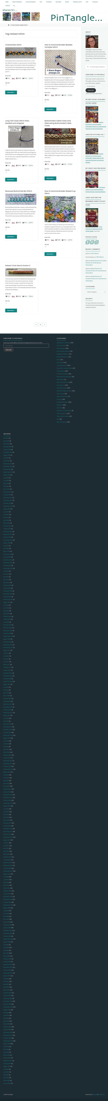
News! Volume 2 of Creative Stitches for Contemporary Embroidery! (96, 263)
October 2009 (7, 902)
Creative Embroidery (63, 374)
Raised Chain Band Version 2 (17, 265)
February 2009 (7, 925)
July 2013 (6, 775)
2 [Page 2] (40, 324)
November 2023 (7, 500)
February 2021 (7, 585)
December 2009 (7, 896)
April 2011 (6, 851)
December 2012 (7, 794)
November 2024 (7, 466)
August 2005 (6, 1043)
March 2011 (6, 854)
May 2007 (6, 984)
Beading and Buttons (63, 354)
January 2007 (7, 995)
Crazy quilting (61, 371)
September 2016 (8, 681)
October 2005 (7, 1038)
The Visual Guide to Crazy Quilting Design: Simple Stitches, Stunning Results (95, 189)
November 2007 (7, 967)
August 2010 (6, 874)
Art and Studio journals (63, 351)
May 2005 (6, 1049)
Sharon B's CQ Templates (64, 410)
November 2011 (7, 831)
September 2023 (8, 506)
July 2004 (6, 1069)
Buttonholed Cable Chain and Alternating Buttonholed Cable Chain (58, 123)
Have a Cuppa (60, 393)
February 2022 (7, 554)
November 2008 (7, 933)
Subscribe (91, 90)
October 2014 (7, 732)
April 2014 (6, 749)
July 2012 (6, 809)
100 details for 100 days (63, 342)
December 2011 (7, 828)
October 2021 (7, 565)
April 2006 (6, 1021)
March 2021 (6, 582)
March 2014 (6, 752)
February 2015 (7, 724)
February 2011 (7, 857)
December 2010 (7, 862)
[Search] (14, 6)
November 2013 (7, 763)
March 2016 (6, 695)
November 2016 (7, 676)
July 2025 (6, 458)
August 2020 (6, 602)
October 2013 (7, 766)
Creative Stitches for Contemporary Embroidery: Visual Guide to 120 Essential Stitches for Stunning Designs (95, 158)
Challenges (60, 362)
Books (58, 359)
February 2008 (7, 959)
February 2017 (7, 667)
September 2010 (8, 871)
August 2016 (6, 684)
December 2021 (7, 560)
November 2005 (7, 1035)
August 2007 (6, 976)
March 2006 (6, 1024)
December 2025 (7, 452)
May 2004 (6, 1075)
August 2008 (6, 942)
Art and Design (61, 348)
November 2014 (7, 729)
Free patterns (61, 385)
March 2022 (6, 551)
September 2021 (8, 568)
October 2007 (7, 970)
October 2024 (7, 469)
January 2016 (7, 701)
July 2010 (6, 877)
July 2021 (6, 571)
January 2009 (7, 927)
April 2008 (6, 953)
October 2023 (7, 503)
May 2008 (6, 950)
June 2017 (6, 656)
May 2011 (6, 848)
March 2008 (6, 956)
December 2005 (7, 1032)
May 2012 (6, 814)
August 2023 (6, 509)
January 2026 (7, 449)
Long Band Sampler (62, 402)
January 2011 (7, 860)
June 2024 (6, 480)
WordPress (101, 1094)
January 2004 (7, 1083)
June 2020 (6, 608)
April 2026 (6, 441)
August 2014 (6, 738)
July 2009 (6, 910)
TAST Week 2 (95, 253)
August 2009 (6, 908)
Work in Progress (62, 422)
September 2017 (8, 647)
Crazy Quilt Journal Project (64, 368)
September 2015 (8, 712)
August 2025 (6, 455)
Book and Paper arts (62, 357)
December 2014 (7, 727)
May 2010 (6, 882)
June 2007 (6, 981)
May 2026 (6, 438)
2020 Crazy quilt (61, 345)
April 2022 (6, 548)
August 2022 (6, 543)
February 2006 (7, 1027)
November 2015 (7, 707)
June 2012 (6, 811)
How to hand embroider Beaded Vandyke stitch (58, 46)
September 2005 (8, 1041)
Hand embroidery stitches (64, 391)
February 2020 (7, 616)
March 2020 (6, 613)
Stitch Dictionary (61, 413)
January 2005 (7, 1058)
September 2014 (8, 735)
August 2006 (6, 1010)
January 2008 (7, 961)
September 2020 (8, 599)
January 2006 (7, 1029)
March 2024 (6, 489)
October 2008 (7, 936)
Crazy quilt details (62, 365)
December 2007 (7, 964)
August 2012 (6, 806)
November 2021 (7, 562)
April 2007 (6, 987)
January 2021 (7, 588)
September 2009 (8, 905)
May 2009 (6, 916)
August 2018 (6, 639)
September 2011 (8, 837)
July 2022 (6, 545)
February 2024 (7, 492)
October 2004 (7, 1063)
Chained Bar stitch (13, 45)
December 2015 (7, 704)
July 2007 (6, 978)
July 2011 (6, 843)
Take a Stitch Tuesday (63, 416)
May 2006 (6, 1018)
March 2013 (6, 786)
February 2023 (7, 526)
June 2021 (6, 574)
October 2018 (7, 633)
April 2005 (6, 1052)
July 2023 (6, 512)
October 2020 (7, 596)
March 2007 (6, 990)
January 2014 (7, 758)
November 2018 (7, 630)
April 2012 (6, 817)
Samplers (59, 408)
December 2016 (7, 673)
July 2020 (6, 605)
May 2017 (6, 659)
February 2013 (7, 789)
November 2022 (7, 534)
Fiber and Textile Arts (63, 382)
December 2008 (7, 930)
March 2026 (6, 444)
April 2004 (6, 1077)
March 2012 (6, 820)
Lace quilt (59, 399)
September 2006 (8, 1007)
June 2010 (6, 879)
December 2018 (7, 628)
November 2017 (7, 644)
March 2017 (6, 664)
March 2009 (6, 922)
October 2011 (7, 834)
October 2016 (7, 679)
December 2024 (7, 463)
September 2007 (8, 973)
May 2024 (6, 483)
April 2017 (6, 661)
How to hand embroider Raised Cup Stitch (60, 192)
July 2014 (6, 741)
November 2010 (7, 865)
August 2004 (6, 1066)
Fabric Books (60, 379)
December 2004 (7, 1060)
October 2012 (7, 800)
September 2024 (8, 472)
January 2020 (7, 619)
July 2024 (6, 478)
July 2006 (6, 1012)
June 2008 (6, 947)
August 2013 (6, 772)
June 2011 (6, 845)
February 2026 (7, 446)
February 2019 (7, 625)
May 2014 (6, 746)
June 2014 (6, 744)
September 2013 (8, 769)
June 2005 (6, 1046)
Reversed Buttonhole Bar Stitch (18, 191)
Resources (60, 405)
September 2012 (8, 803)
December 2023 (7, 497)
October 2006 (7, 1004)
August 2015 (6, 715)
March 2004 (6, 1080)
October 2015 (7, 710)
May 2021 (6, 577)
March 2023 (6, 523)
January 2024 (7, 495)
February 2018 (7, 642)
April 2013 (6, 783)
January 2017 (7, 670)
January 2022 (7, 557)
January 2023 (7, 528)
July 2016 (6, 687)
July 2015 (6, 718)
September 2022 (8, 540)
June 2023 (6, 514)
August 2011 (6, 840)
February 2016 (7, 698)
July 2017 (6, 653)
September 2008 (8, 939)
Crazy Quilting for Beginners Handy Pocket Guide (94, 229)
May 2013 (6, 780)
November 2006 (7, 1001)
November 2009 (7, 899)
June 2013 (6, 777)
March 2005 (6, 1055)
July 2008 (6, 944)
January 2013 (7, 792)
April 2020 (6, 611)
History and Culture (62, 396)
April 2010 (6, 885)
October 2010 (7, 868)
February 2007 (7, 993)
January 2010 (7, 894)
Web (58, 419)
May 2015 (6, 721)
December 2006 (7, 998)
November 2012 (7, 797)
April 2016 (6, 693)
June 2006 (6, 1015)
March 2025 (6, 461)
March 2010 (6, 888)
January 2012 (7, 826)
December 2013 (7, 761)
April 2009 (6, 919)
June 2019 (6, 622)
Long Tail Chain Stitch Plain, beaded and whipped (17, 121)
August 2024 (6, 475)
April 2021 (6, 579)
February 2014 (7, 755)
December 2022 (7, 531)
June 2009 (6, 913)
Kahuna (94, 1094)
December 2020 (7, 591)
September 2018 (8, 636)
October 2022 (7, 537)
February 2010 (7, 891)
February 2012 (7, 823)
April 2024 (6, 486)
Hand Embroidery (62, 388)
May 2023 (6, 517)
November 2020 (7, 594)
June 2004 (6, 1072)
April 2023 (6, 520)
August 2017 (6, 650)
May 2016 (6, 690)
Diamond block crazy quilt (64, 376)
